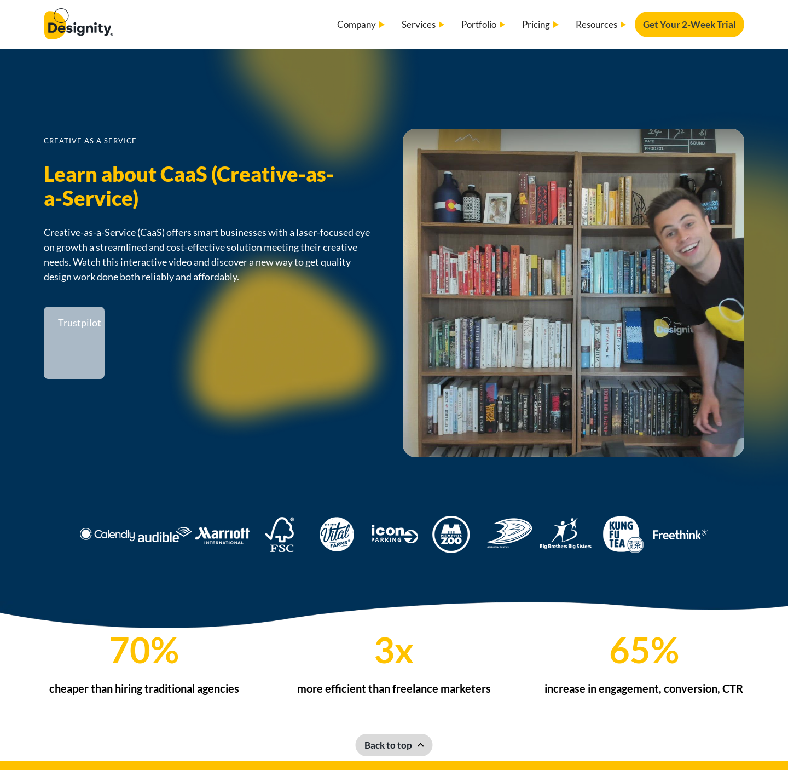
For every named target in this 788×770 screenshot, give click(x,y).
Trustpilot (79, 323)
